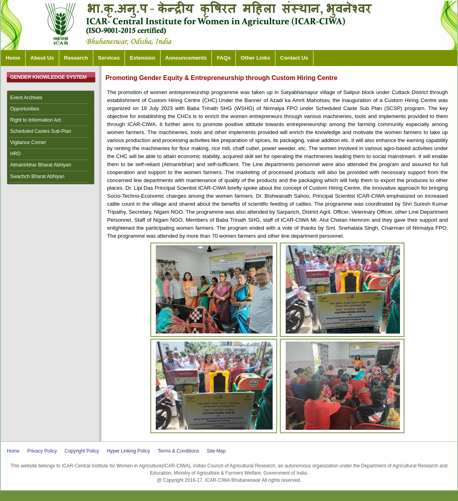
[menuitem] (51, 98)
